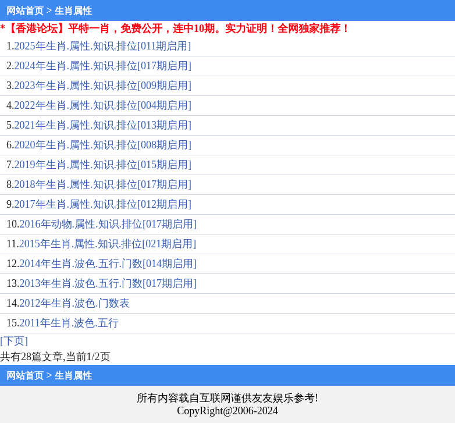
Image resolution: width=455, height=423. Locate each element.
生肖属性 (73, 11)
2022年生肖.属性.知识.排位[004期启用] (103, 105)
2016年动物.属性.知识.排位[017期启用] (108, 224)
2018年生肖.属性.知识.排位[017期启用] (103, 184)
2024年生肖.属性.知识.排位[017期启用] (103, 66)
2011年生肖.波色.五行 (69, 323)
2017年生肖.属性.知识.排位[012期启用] (103, 204)
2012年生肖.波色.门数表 (75, 303)
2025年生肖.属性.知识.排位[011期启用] (103, 46)
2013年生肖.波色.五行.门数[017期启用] (108, 283)
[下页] (14, 341)
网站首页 (25, 11)
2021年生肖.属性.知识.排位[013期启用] (103, 125)
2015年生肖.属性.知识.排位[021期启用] (108, 244)
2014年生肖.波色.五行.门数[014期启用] (108, 263)
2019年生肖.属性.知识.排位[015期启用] (103, 164)
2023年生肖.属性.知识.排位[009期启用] (103, 85)
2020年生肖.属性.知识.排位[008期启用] (103, 145)
